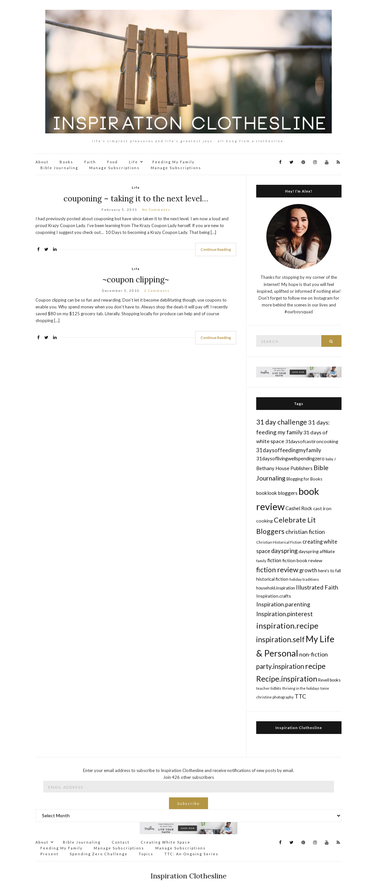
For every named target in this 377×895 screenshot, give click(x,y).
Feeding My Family (173, 162)
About (42, 162)
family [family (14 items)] (261, 561)
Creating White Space (165, 842)
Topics (146, 854)
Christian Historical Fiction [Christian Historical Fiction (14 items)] (278, 542)
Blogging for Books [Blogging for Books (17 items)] (304, 478)
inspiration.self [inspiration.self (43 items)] (280, 639)
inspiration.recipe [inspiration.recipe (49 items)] (287, 625)
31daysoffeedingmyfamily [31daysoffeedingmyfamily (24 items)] (288, 450)
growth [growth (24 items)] (308, 570)
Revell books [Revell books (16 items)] (329, 680)
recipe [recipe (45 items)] (315, 666)
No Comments (156, 209)
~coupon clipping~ (136, 280)
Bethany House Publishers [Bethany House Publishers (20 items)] (284, 468)
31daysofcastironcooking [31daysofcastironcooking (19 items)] (311, 441)
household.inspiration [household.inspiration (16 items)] (275, 588)
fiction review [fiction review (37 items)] (277, 569)
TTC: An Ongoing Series (191, 854)
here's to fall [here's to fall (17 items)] (329, 570)
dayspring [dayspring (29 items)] (284, 550)
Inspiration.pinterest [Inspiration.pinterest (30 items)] (284, 613)
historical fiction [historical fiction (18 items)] (272, 579)
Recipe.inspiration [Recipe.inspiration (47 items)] (286, 678)
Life (133, 162)
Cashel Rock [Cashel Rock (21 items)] (299, 508)
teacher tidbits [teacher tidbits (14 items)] (268, 688)
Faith (90, 162)
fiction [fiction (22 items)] (274, 560)
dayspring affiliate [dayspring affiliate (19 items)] (317, 551)
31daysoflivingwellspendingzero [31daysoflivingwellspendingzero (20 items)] (290, 458)
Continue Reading (216, 249)
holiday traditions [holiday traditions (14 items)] (304, 579)
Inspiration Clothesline (298, 727)
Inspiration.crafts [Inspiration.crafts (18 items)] (273, 596)
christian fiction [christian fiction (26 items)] (305, 531)
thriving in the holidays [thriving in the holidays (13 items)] (300, 688)
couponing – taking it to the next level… (135, 199)
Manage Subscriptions (114, 168)
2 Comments (157, 290)
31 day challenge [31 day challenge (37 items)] (281, 422)
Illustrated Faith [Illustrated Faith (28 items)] (317, 587)
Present (49, 854)
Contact (121, 842)
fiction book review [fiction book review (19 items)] (302, 560)
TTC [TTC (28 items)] (300, 696)
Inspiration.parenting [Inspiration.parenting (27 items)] (283, 604)
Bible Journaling (59, 168)
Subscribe (188, 803)
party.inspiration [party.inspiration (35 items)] (280, 666)
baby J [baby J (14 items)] (331, 459)
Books (66, 162)
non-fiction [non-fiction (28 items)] (313, 654)
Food (112, 162)
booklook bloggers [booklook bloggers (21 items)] (277, 493)
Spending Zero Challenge (99, 854)
